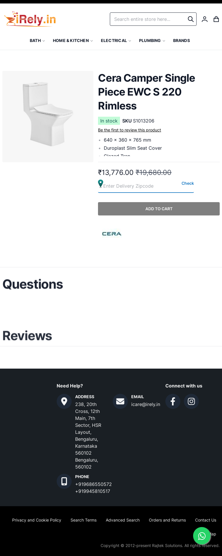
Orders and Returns (167, 519)
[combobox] (153, 19)
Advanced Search (123, 519)
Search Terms (84, 519)
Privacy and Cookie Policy (36, 519)
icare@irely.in (145, 404)
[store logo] (30, 19)
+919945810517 (92, 491)
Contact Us (205, 519)
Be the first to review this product (129, 129)
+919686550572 (93, 484)
